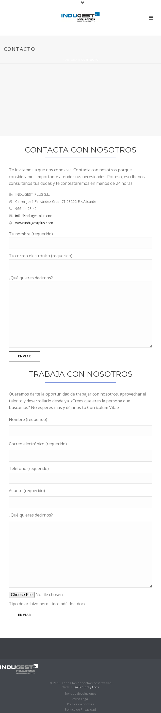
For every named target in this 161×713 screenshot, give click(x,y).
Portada (69, 60)
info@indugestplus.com (34, 216)
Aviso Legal (80, 699)
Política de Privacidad (80, 710)
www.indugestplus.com (34, 223)
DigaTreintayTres (84, 687)
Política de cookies (80, 704)
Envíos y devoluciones (80, 694)
